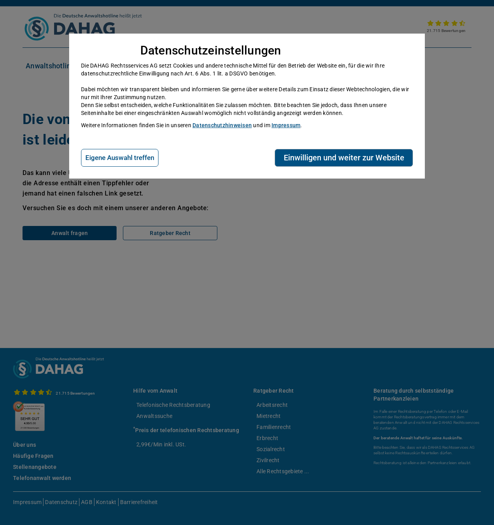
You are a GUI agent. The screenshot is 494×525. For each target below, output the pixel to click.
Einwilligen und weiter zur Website (344, 157)
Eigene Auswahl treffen (119, 158)
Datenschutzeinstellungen (210, 50)
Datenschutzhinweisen (222, 125)
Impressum (286, 125)
